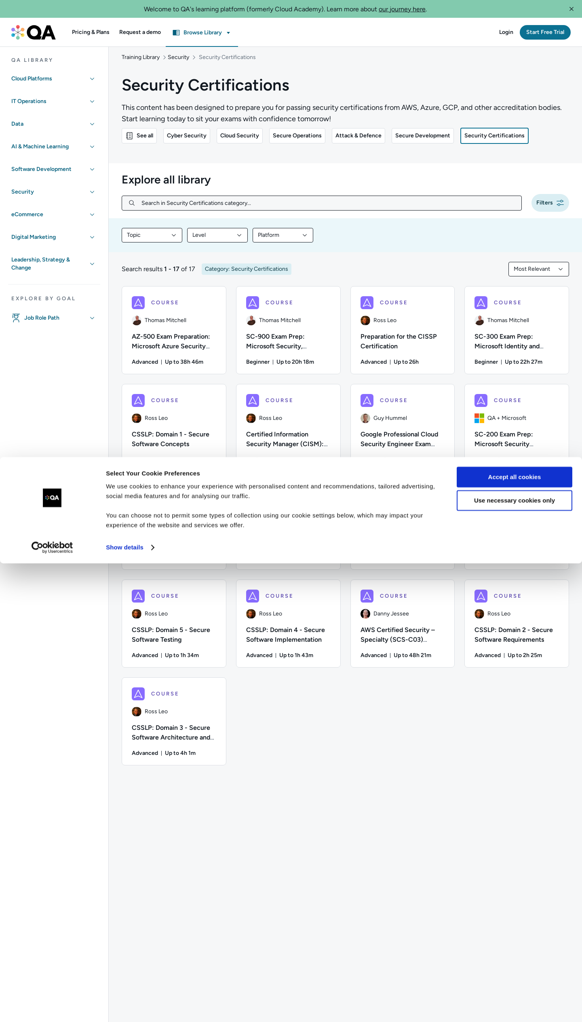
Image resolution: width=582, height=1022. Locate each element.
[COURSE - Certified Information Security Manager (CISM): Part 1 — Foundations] (288, 436)
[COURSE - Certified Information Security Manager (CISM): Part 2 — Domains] (174, 534)
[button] (571, 9)
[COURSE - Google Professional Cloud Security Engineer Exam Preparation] (402, 436)
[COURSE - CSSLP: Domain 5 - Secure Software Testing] (174, 632)
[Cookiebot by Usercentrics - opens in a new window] (52, 1006)
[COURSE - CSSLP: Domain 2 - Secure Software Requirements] (516, 632)
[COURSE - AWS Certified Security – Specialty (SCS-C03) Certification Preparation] (402, 632)
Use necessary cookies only (514, 959)
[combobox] (152, 243)
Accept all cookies (514, 935)
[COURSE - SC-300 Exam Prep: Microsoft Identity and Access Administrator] (516, 338)
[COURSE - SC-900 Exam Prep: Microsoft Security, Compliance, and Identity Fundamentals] (288, 338)
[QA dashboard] (33, 32)
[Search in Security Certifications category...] (328, 211)
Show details (124, 1006)
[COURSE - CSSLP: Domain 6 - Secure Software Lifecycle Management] (516, 534)
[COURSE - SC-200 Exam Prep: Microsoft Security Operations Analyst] (516, 436)
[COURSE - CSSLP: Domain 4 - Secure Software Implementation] (288, 632)
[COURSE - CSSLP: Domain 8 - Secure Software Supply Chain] (288, 534)
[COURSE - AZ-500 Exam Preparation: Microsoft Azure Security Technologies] (174, 338)
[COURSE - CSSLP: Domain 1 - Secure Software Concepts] (174, 436)
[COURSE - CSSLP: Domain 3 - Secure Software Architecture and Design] (174, 729)
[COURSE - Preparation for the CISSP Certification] (402, 338)
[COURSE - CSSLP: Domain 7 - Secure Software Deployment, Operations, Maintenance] (402, 534)
